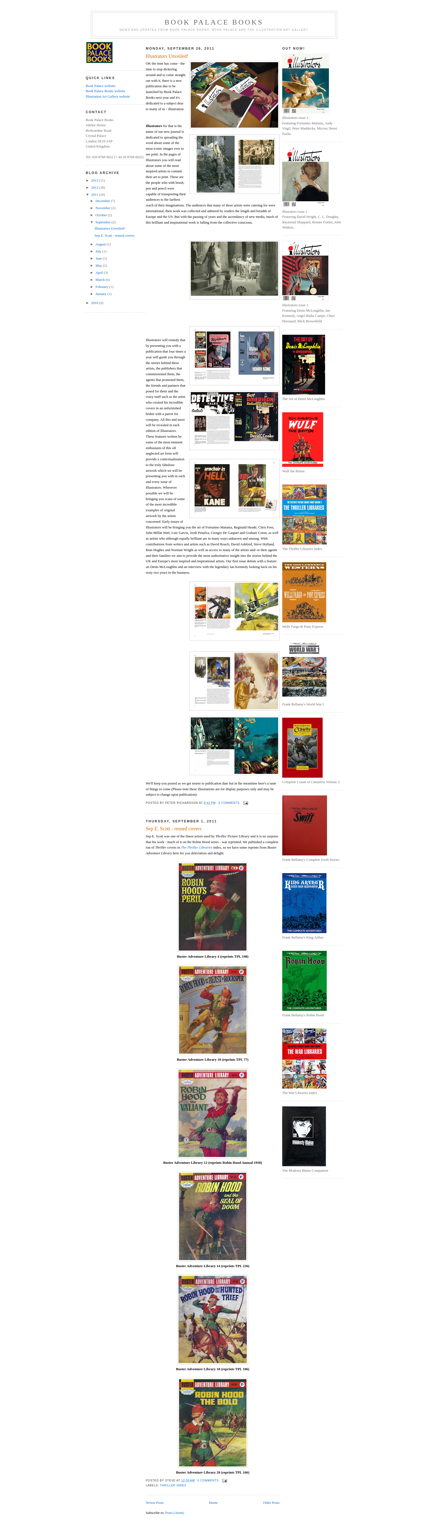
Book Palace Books (214, 22)
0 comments (229, 802)
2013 (95, 180)
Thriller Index (173, 1485)
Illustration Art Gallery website (108, 96)
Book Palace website (100, 86)
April (100, 272)
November (103, 208)
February (102, 287)
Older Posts (271, 1503)
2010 (95, 303)
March (101, 280)
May (99, 265)
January (102, 294)
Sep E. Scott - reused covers (114, 235)
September (104, 222)
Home (213, 1503)
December (103, 201)
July (99, 251)
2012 (95, 187)
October (102, 215)
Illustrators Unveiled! (109, 228)
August (101, 244)
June (99, 258)
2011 (95, 195)
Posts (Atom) (174, 1513)
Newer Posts (155, 1503)
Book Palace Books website (105, 91)
